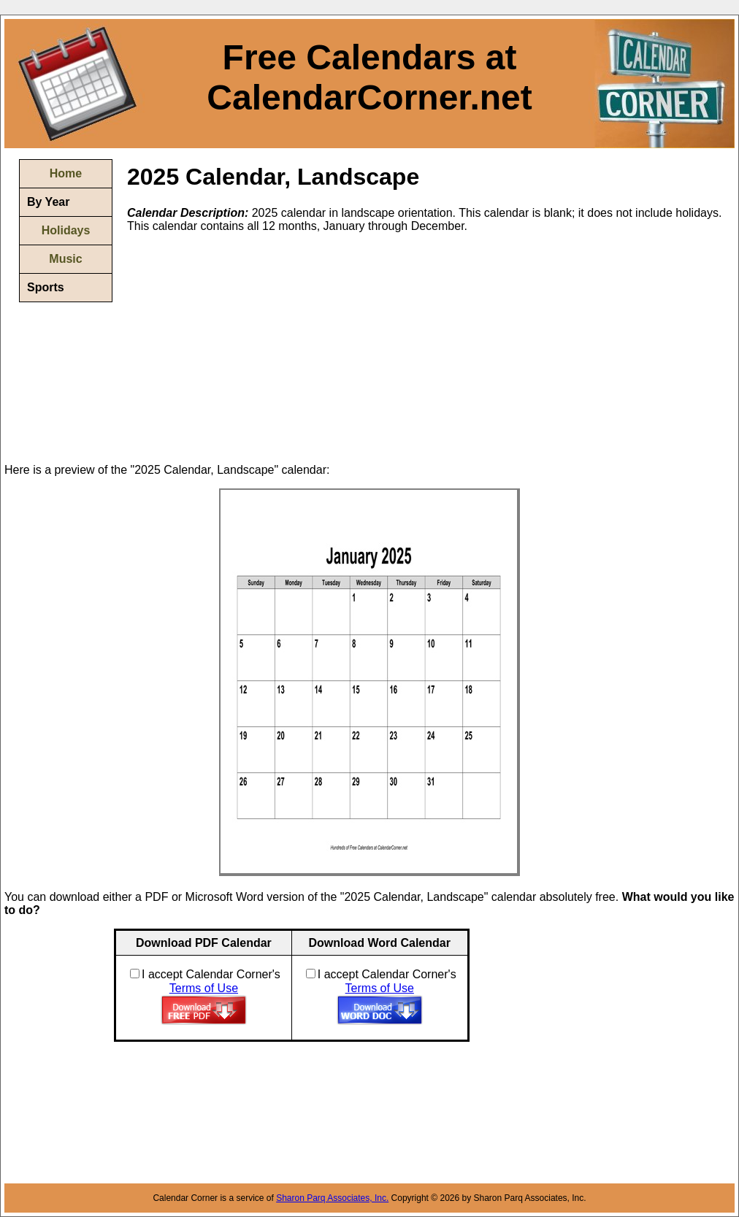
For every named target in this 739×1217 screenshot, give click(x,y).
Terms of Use (203, 988)
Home (66, 173)
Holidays (66, 230)
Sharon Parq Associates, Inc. (332, 1198)
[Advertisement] (249, 347)
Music (65, 259)
